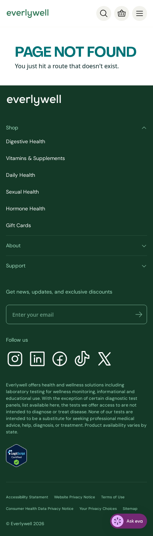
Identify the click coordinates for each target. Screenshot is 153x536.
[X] (104, 360)
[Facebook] (60, 360)
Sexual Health (22, 191)
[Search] (103, 13)
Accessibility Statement (27, 497)
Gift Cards (18, 225)
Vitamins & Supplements (35, 158)
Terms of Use (113, 497)
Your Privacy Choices (98, 508)
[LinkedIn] (37, 360)
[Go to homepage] (27, 13)
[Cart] (121, 13)
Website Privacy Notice (74, 497)
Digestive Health (25, 141)
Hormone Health (25, 208)
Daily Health (20, 175)
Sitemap (130, 508)
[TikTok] (82, 360)
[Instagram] (15, 360)
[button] (138, 314)
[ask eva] (128, 521)
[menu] (139, 13)
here (54, 405)
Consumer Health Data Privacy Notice (40, 508)
